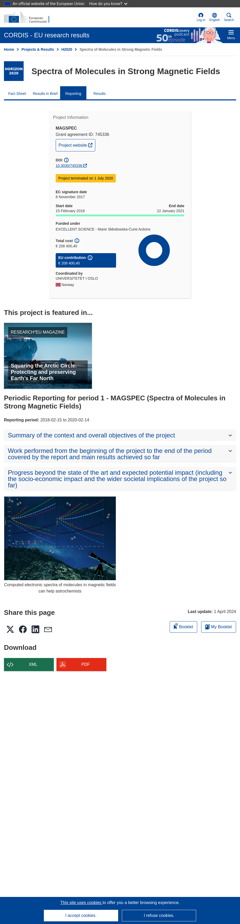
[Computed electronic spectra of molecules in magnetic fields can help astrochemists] (60, 538)
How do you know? (108, 3)
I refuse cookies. (159, 915)
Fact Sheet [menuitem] (17, 93)
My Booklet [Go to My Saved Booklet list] (218, 626)
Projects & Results (38, 49)
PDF (85, 664)
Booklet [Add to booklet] (183, 626)
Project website (76, 144)
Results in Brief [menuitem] (45, 93)
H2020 (66, 49)
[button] (214, 17)
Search (229, 17)
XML (33, 664)
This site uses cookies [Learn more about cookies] (81, 902)
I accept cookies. (81, 915)
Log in (201, 17)
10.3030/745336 (69, 166)
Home (9, 49)
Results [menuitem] (99, 93)
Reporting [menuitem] (73, 93)
